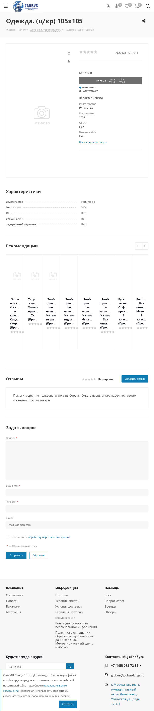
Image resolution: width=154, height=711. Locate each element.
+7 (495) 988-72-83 (124, 641)
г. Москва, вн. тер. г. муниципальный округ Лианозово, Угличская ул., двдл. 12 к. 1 (126, 670)
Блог (108, 571)
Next (144, 246)
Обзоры (110, 588)
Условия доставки (68, 582)
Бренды (110, 582)
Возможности (65, 593)
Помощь (61, 571)
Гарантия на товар (69, 588)
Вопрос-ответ (114, 577)
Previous (138, 246)
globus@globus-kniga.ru (127, 651)
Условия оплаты (67, 577)
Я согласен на (41, 513)
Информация (66, 564)
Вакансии (13, 582)
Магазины (13, 588)
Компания (14, 564)
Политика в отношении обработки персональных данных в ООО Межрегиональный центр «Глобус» (74, 615)
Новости (12, 577)
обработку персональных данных (49, 513)
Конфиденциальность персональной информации (76, 601)
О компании (15, 571)
